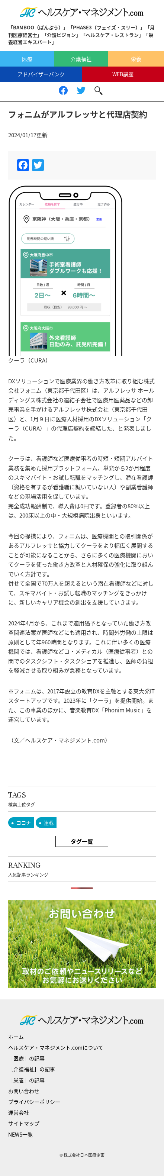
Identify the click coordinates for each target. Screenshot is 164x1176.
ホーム (16, 1036)
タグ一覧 (82, 841)
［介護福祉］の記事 (31, 1069)
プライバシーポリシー (34, 1101)
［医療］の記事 (26, 1058)
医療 (27, 58)
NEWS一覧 (20, 1134)
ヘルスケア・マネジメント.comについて (55, 1047)
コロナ (23, 822)
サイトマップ (23, 1123)
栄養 (136, 58)
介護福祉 (81, 58)
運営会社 (18, 1112)
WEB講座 (123, 74)
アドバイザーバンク (41, 74)
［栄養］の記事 (26, 1080)
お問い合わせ (23, 1091)
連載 (49, 822)
